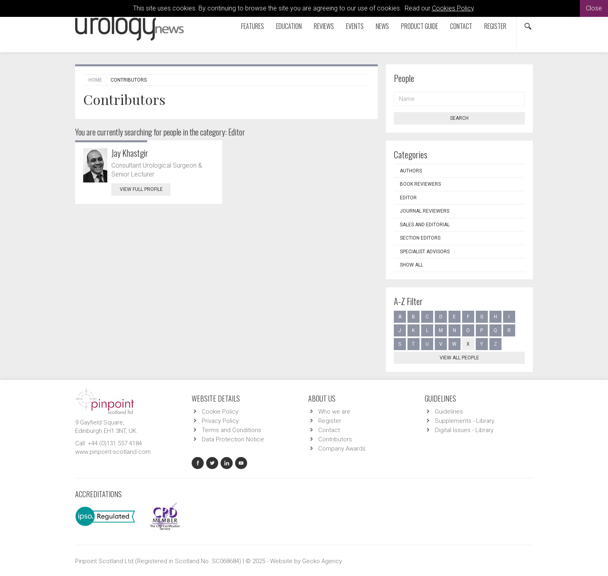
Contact (461, 26)
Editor (408, 198)
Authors (411, 171)
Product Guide (419, 26)
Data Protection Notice (233, 439)
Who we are (334, 411)
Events (355, 26)
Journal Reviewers (424, 211)
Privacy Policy (220, 420)
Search (459, 118)
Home (95, 80)
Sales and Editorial (425, 225)
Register (495, 26)
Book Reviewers (420, 184)
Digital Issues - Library (464, 430)
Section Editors (420, 238)
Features (252, 26)
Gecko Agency (322, 561)
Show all (411, 265)
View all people (459, 358)
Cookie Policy (220, 411)
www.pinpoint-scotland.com (113, 451)
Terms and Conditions (231, 430)
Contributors (335, 439)
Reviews (324, 26)
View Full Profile (145, 189)
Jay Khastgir (129, 152)
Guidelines (449, 411)
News (382, 26)
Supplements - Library (464, 420)
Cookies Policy (453, 8)
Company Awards (342, 448)
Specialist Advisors (425, 251)
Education (289, 26)
